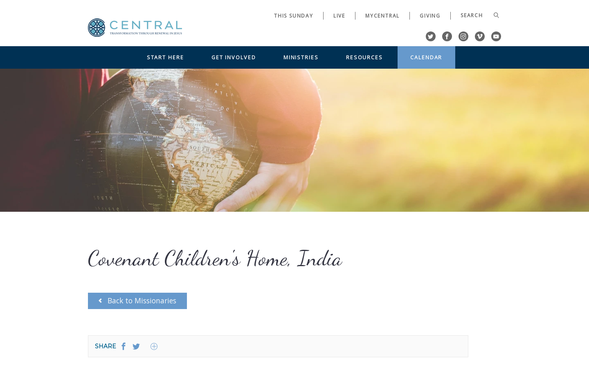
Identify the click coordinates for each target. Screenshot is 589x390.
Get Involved (233, 57)
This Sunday (293, 15)
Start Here (165, 57)
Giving (430, 15)
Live (339, 15)
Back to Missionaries (137, 300)
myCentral (382, 15)
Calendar (426, 57)
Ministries (301, 57)
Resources (364, 57)
